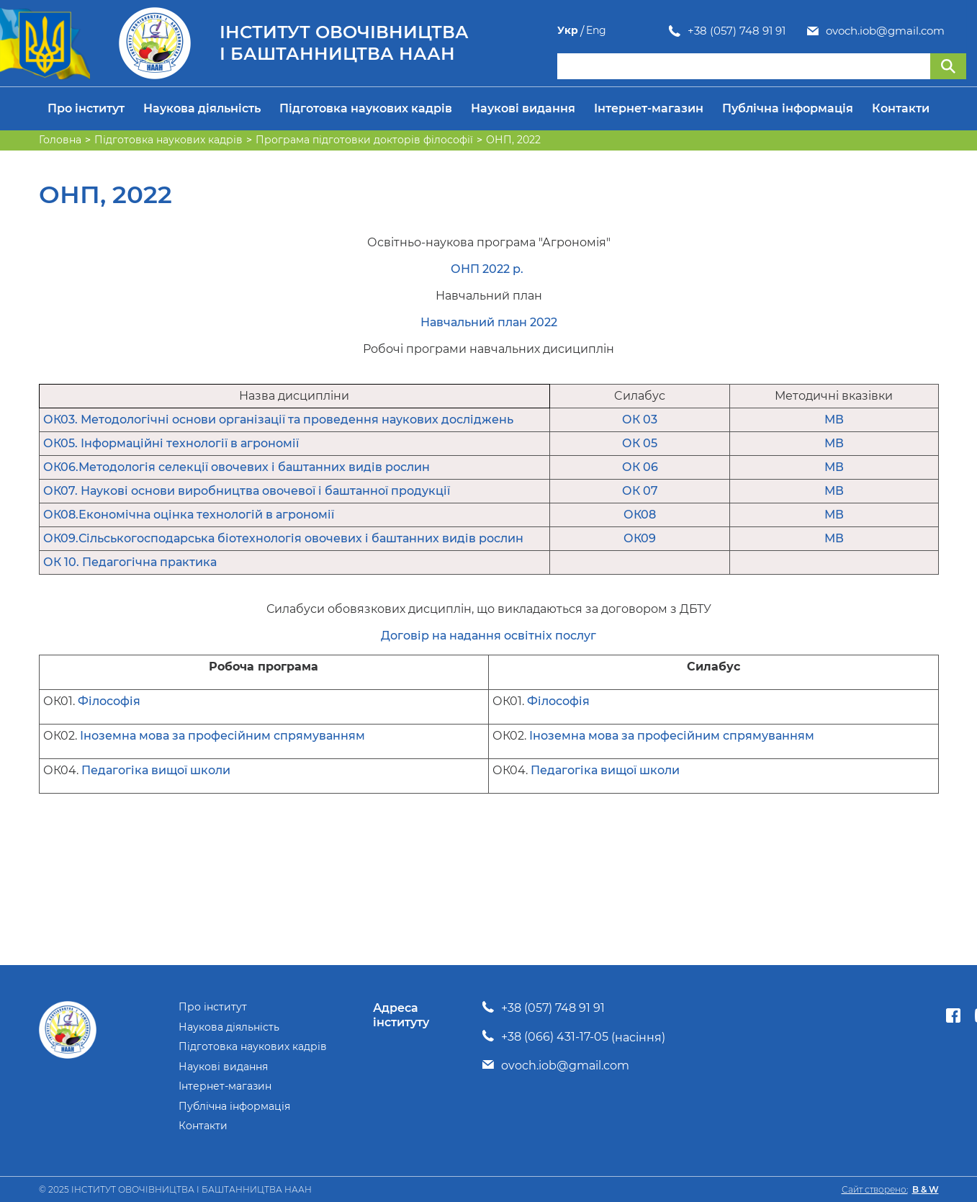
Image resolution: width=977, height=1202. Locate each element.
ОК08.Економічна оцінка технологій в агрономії (188, 514)
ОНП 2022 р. (488, 269)
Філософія (109, 701)
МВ (834, 419)
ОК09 (639, 538)
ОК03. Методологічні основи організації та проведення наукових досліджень (278, 419)
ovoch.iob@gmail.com (773, 30)
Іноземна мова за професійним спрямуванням (222, 736)
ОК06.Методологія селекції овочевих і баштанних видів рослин (236, 467)
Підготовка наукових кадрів (365, 108)
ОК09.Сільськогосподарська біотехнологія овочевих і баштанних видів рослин (283, 538)
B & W (925, 1189)
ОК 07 (640, 491)
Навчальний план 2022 (488, 322)
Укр (927, 30)
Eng (956, 30)
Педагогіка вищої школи (155, 770)
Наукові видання (523, 108)
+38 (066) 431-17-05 (554, 1037)
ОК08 (639, 514)
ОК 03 (639, 419)
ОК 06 (640, 467)
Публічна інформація (787, 108)
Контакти (900, 108)
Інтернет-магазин (648, 108)
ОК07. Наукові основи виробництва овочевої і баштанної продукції (246, 491)
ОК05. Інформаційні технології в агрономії (171, 443)
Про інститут (86, 108)
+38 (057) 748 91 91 (625, 30)
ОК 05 (639, 443)
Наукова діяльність (202, 108)
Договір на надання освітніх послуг (488, 635)
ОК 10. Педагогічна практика (130, 562)
